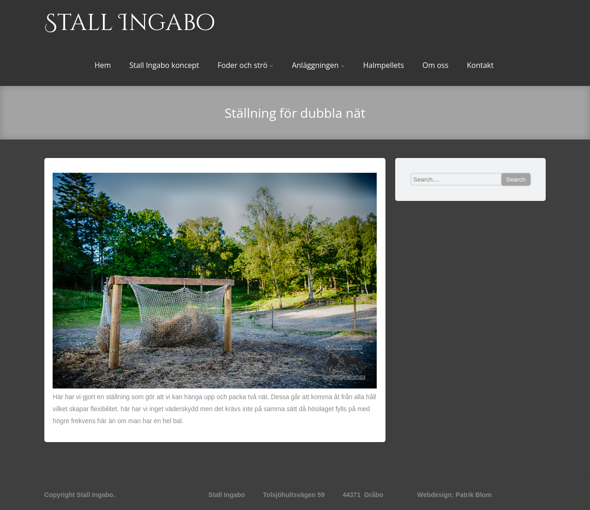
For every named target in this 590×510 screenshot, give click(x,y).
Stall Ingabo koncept (164, 65)
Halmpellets (383, 65)
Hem (103, 65)
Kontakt (480, 65)
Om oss (435, 65)
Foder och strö (245, 65)
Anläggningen (318, 65)
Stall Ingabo (129, 23)
